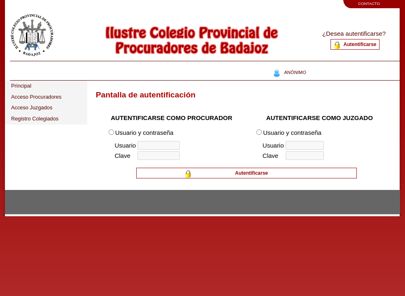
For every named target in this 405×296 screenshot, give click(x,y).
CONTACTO (369, 3)
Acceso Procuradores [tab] (36, 97)
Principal (21, 86)
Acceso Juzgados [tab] (31, 107)
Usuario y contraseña (144, 132)
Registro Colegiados (34, 119)
